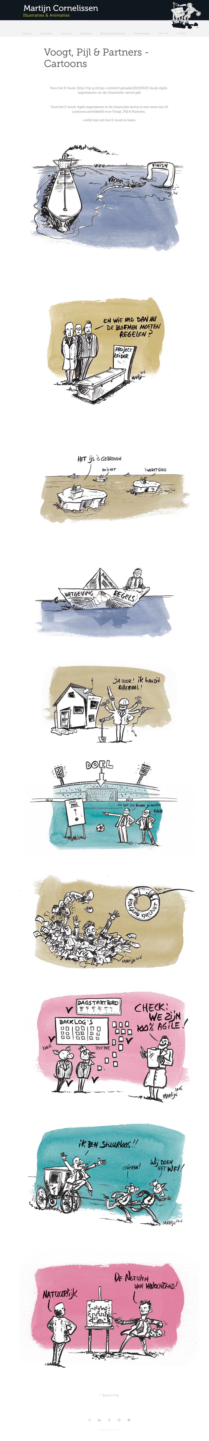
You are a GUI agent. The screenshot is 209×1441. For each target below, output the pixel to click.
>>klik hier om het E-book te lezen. (109, 120)
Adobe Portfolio (114, 1430)
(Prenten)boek (142, 33)
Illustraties (46, 33)
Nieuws (27, 33)
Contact (181, 33)
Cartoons (66, 33)
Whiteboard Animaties (112, 33)
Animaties (85, 33)
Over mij (163, 33)
